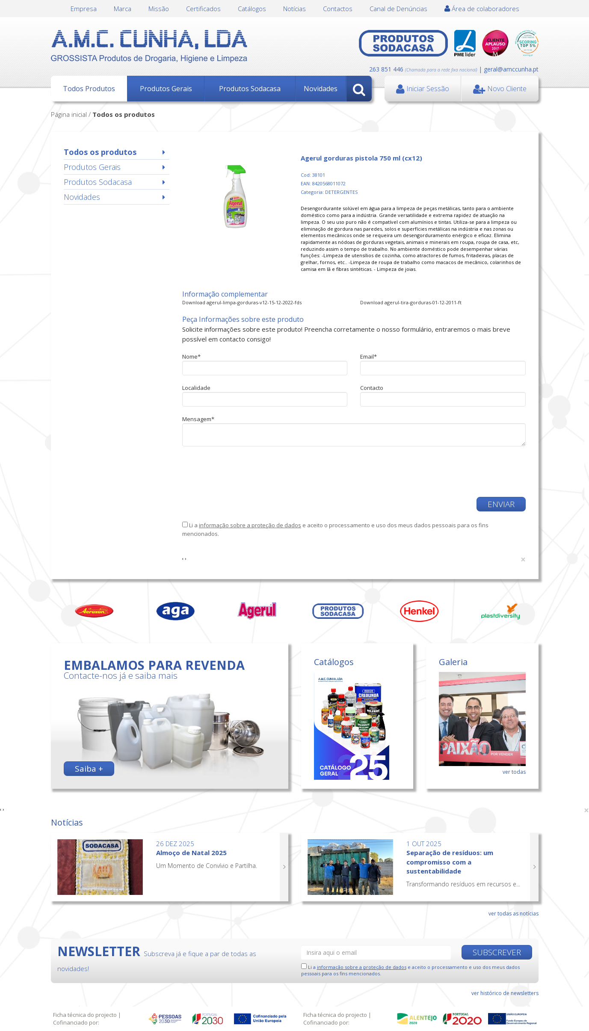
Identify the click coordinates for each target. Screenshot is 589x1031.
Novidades (320, 88)
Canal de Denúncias (398, 8)
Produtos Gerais (166, 88)
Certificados (203, 8)
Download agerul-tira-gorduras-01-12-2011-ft (411, 302)
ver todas (514, 771)
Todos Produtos (89, 88)
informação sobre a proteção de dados (250, 525)
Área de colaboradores (481, 8)
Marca (122, 8)
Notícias (294, 8)
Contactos (337, 8)
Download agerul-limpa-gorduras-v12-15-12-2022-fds (242, 302)
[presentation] (247, 471)
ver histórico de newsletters (505, 993)
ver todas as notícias (513, 913)
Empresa (84, 8)
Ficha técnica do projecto (85, 1015)
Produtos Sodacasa (250, 88)
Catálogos (252, 8)
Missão (158, 8)
